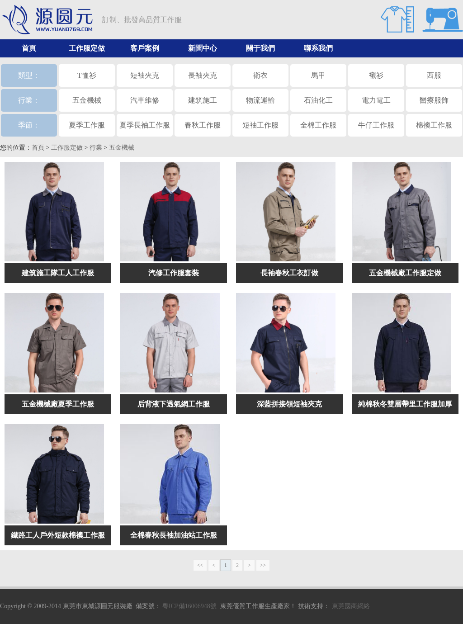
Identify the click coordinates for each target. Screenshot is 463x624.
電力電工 (376, 100)
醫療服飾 (434, 100)
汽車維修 (144, 100)
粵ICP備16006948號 (189, 606)
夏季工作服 (87, 125)
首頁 (29, 48)
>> (263, 565)
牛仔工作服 (376, 125)
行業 (96, 147)
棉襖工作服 (434, 125)
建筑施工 (202, 100)
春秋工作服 (202, 125)
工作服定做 (87, 48)
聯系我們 (318, 48)
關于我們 (260, 48)
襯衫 (376, 75)
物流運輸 (260, 100)
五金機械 (86, 100)
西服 (434, 75)
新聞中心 (202, 48)
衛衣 (260, 75)
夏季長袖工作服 (144, 125)
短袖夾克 (144, 75)
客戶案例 (144, 48)
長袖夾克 (202, 75)
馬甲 (318, 75)
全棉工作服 (318, 125)
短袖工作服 (260, 125)
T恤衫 (86, 75)
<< (200, 565)
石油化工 (318, 100)
